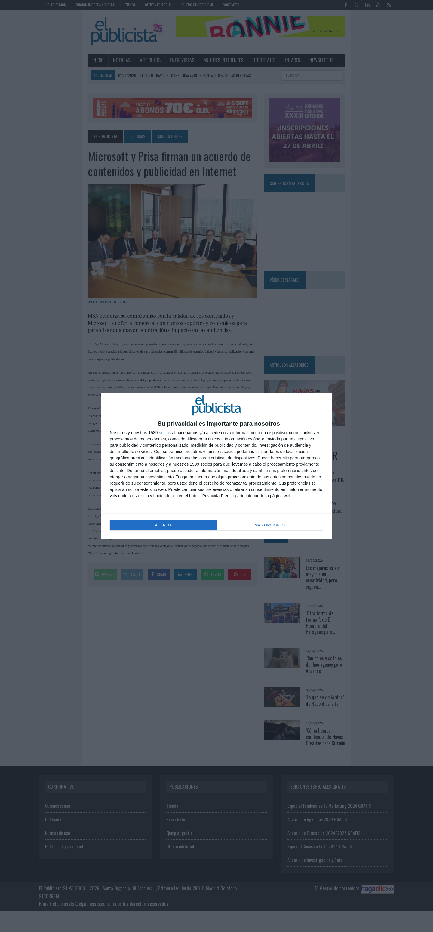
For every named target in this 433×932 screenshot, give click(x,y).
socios (165, 433)
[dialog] (216, 466)
